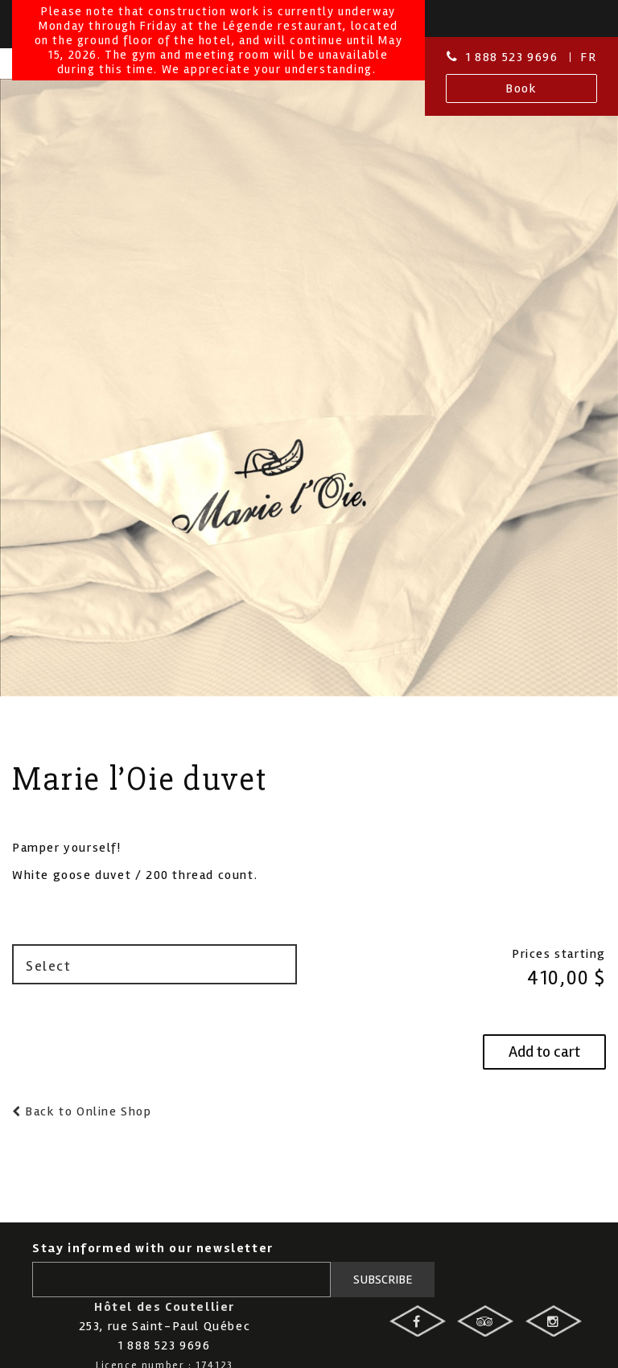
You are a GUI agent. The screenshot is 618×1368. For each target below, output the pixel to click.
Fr (588, 57)
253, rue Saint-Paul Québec (165, 1326)
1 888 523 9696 (512, 57)
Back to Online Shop (87, 1111)
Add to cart (544, 1051)
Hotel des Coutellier (82, 120)
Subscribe (383, 1279)
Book (521, 88)
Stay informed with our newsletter (153, 1248)
